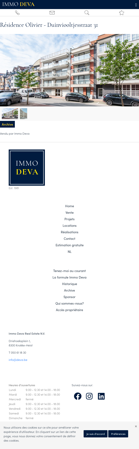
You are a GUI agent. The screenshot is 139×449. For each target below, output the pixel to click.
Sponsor (69, 297)
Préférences (118, 434)
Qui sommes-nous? (69, 303)
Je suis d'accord (96, 434)
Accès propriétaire (69, 310)
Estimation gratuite (70, 245)
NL (69, 251)
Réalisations (69, 232)
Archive (69, 290)
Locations (70, 225)
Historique (69, 284)
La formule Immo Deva (69, 277)
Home (69, 206)
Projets (69, 219)
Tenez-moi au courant (69, 271)
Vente (70, 212)
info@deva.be (18, 360)
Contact (69, 238)
